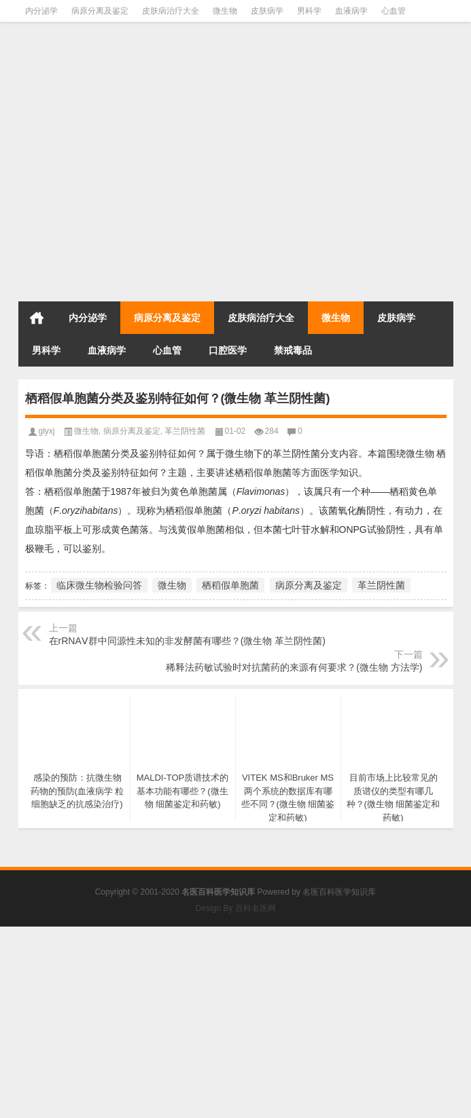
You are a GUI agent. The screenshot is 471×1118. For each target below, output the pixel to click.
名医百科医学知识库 (339, 892)
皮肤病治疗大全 (170, 11)
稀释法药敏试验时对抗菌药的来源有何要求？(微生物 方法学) (294, 667)
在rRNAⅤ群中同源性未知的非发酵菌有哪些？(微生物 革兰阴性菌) (187, 640)
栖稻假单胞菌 (230, 585)
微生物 (225, 11)
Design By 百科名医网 (235, 908)
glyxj (47, 431)
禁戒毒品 (293, 350)
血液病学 (351, 11)
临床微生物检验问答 (99, 585)
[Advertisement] (235, 202)
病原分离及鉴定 (99, 11)
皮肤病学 (267, 11)
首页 (36, 317)
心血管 (393, 11)
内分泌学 (41, 11)
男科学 (309, 11)
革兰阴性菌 (184, 431)
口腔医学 (228, 350)
